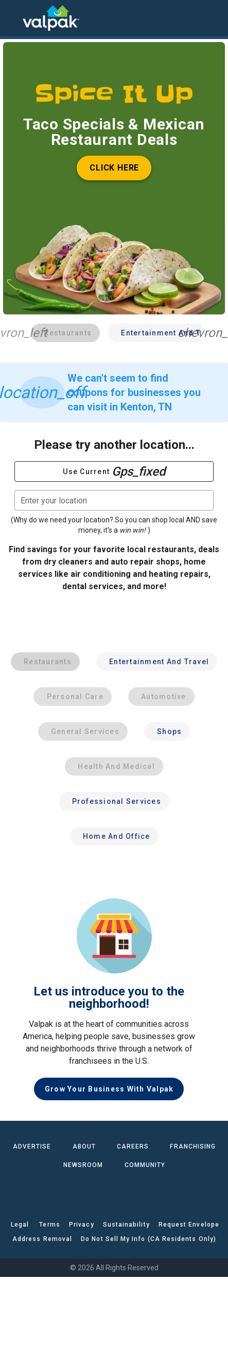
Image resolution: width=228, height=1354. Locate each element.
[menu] (15, 18)
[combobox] (114, 500)
